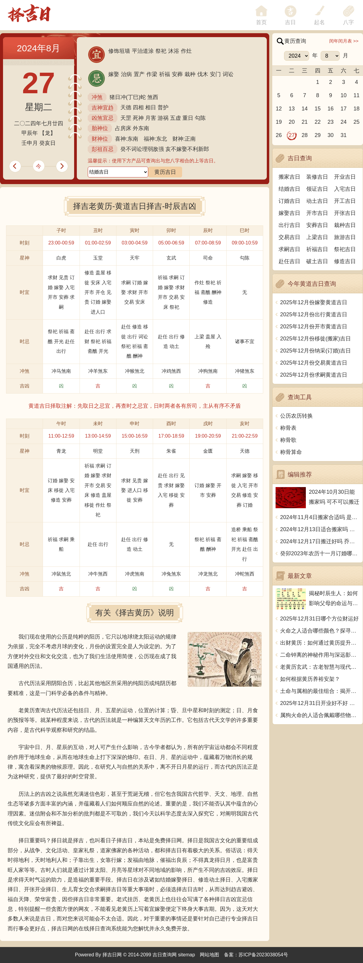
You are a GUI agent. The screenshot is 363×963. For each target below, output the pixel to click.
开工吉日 (345, 201)
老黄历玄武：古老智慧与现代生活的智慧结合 (320, 667)
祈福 (164, 74)
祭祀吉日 (345, 249)
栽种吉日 (345, 225)
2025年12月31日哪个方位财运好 (319, 619)
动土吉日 (317, 201)
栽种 (190, 74)
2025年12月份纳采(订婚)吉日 (315, 351)
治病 (126, 74)
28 (305, 135)
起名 (319, 22)
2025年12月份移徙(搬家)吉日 (315, 339)
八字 (348, 22)
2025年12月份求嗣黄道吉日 (313, 375)
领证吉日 (317, 189)
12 (279, 109)
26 (279, 135)
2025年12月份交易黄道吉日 (313, 363)
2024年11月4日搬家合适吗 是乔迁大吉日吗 (320, 517)
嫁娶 (113, 74)
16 (331, 109)
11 (357, 95)
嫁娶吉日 (289, 213)
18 (357, 109)
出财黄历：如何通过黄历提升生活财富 (320, 643)
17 (344, 109)
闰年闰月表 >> (343, 40)
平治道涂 (143, 51)
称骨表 (288, 428)
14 (305, 109)
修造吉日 (345, 261)
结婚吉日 (289, 189)
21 (305, 122)
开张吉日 (345, 213)
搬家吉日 (289, 177)
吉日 (290, 22)
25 (357, 122)
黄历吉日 (165, 172)
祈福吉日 (317, 249)
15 (318, 109)
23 (331, 122)
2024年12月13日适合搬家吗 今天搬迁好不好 (320, 529)
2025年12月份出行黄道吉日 (313, 314)
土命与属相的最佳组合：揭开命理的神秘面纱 (320, 691)
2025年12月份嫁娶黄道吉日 (313, 302)
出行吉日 (289, 225)
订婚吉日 (289, 201)
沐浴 (173, 51)
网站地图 (209, 954)
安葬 (177, 74)
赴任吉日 (289, 261)
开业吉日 (345, 177)
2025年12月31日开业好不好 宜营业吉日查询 (320, 703)
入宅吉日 (345, 189)
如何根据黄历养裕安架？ (310, 679)
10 (344, 95)
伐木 (202, 74)
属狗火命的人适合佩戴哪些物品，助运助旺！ (320, 715)
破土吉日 (317, 261)
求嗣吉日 (289, 249)
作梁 (151, 74)
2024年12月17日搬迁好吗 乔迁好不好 (320, 541)
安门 (215, 74)
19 (279, 122)
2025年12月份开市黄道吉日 (313, 327)
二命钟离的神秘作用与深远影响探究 (320, 655)
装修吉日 (317, 177)
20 (292, 122)
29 (318, 135)
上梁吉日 (317, 237)
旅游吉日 (345, 237)
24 (344, 122)
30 (331, 135)
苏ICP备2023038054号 (263, 954)
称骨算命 (291, 452)
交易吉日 (289, 237)
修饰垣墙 (119, 51)
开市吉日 (317, 213)
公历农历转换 (296, 416)
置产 (139, 74)
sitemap (186, 954)
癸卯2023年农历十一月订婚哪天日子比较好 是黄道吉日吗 (320, 553)
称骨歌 (288, 440)
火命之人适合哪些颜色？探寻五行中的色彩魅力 (320, 631)
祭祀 (160, 51)
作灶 (186, 51)
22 (318, 122)
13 (292, 109)
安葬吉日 (317, 225)
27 (292, 135)
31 (344, 135)
